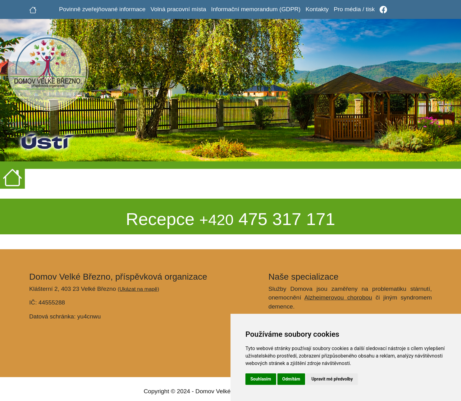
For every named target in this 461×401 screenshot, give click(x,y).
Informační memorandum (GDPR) (256, 9)
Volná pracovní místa (178, 9)
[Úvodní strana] (33, 9)
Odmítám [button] (291, 378)
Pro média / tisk (354, 9)
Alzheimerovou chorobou (338, 297)
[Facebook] (383, 9)
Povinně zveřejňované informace (102, 9)
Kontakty (317, 9)
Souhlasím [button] (260, 378)
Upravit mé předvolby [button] (332, 378)
